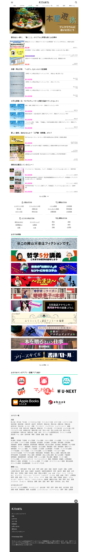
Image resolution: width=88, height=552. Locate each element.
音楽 (51, 477)
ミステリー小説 (19, 206)
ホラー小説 (18, 212)
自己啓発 (66, 487)
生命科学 (37, 471)
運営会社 (14, 529)
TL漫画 (24, 440)
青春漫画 (49, 446)
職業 (27, 489)
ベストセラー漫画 (59, 451)
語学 (52, 487)
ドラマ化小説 (58, 428)
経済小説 (13, 426)
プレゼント (22, 481)
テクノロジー (15, 469)
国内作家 (20, 424)
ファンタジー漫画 (53, 209)
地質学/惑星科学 (47, 471)
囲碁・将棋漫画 (53, 459)
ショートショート (60, 426)
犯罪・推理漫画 (58, 446)
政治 (26, 471)
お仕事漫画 (48, 449)
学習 (48, 487)
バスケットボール (37, 479)
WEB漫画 (14, 446)
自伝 (68, 479)
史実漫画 (25, 461)
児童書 (38, 434)
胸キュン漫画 (55, 453)
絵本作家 (27, 434)
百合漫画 (57, 444)
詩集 (33, 426)
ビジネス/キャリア (17, 485)
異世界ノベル (15, 434)
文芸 (57, 5)
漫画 (64, 5)
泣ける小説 (14, 428)
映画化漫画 (39, 453)
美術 (60, 479)
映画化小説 (26, 430)
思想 (44, 481)
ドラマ (42, 477)
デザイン (27, 479)
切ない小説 (46, 430)
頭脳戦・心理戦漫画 (65, 459)
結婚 (61, 475)
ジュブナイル (49, 426)
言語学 (55, 469)
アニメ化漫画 (33, 449)
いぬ (49, 473)
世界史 (21, 473)
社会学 (60, 469)
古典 (20, 428)
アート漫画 (44, 461)
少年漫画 (69, 206)
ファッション (27, 475)
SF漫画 (19, 440)
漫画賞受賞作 (22, 457)
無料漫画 (13, 449)
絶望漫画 (38, 455)
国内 (39, 481)
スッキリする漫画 (66, 449)
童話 (46, 434)
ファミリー (36, 475)
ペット (64, 473)
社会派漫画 (22, 455)
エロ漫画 (41, 449)
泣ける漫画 (42, 446)
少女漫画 (69, 212)
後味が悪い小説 (36, 430)
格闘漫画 (27, 446)
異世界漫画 (33, 444)
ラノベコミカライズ (40, 459)
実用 (71, 487)
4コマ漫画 (72, 444)
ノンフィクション (42, 489)
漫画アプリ (68, 446)
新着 (37, 5)
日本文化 (57, 481)
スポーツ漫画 (49, 440)
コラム (71, 477)
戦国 (26, 473)
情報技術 (22, 489)
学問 (37, 469)
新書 (72, 479)
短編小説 (33, 428)
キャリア (13, 487)
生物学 (31, 471)
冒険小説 (40, 428)
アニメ (31, 477)
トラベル (70, 473)
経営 (41, 469)
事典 (33, 434)
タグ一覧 (14, 521)
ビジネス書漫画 (47, 451)
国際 (35, 481)
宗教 (53, 227)
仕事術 (35, 225)
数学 (22, 471)
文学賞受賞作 (15, 432)
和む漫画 (49, 457)
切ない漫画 (31, 455)
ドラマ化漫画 (15, 451)
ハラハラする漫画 (35, 451)
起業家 (71, 489)
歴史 (53, 222)
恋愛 (16, 477)
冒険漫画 (13, 444)
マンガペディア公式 (38, 463)
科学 (69, 224)
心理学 (69, 227)
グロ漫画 (56, 449)
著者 (66, 489)
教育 (57, 475)
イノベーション (54, 489)
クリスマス (14, 481)
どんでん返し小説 (68, 428)
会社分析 (42, 487)
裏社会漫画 (69, 461)
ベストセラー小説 (16, 430)
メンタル (52, 475)
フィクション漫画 (34, 461)
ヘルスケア (44, 475)
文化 (63, 481)
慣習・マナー (23, 477)
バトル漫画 (53, 206)
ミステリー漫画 (24, 442)
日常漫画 (67, 442)
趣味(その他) (53, 479)
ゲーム (36, 477)
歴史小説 (53, 424)
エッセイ (27, 426)
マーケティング (35, 222)
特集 (14, 5)
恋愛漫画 (53, 212)
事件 (48, 481)
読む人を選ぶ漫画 (48, 455)
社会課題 (33, 489)
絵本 (22, 434)
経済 (46, 469)
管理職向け (18, 225)
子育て (67, 475)
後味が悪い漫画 (65, 453)
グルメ (58, 473)
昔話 (51, 434)
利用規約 (14, 524)
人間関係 (73, 475)
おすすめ (22, 5)
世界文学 (40, 424)
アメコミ (20, 446)
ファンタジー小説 (34, 206)
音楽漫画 (33, 442)
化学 (33, 469)
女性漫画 (40, 442)
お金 (34, 227)
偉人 (16, 473)
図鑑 (42, 434)
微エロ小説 (66, 430)
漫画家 (20, 444)
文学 (72, 471)
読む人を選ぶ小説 (56, 430)
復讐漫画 (13, 457)
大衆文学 (27, 424)
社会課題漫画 (26, 463)
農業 (64, 471)
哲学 (53, 224)
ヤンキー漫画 (63, 457)
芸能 (55, 477)
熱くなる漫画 (59, 455)
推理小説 (30, 432)
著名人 (65, 477)
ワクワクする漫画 (28, 453)
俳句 (39, 432)
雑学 (61, 489)
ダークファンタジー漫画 (57, 461)
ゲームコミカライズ (27, 459)
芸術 (69, 222)
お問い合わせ (15, 526)
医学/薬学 (24, 469)
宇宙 (29, 469)
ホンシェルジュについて (19, 513)
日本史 (31, 473)
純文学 (34, 424)
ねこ (12, 475)
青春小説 (47, 424)
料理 (12, 477)
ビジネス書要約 (23, 487)
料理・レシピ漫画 (39, 457)
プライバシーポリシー (18, 531)
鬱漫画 (56, 457)
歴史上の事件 (42, 473)
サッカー (13, 479)
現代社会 (30, 481)
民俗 (67, 481)
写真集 (60, 477)
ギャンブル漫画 (16, 463)
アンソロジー (40, 426)
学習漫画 (47, 453)
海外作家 (13, 424)
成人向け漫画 (49, 444)
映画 (46, 477)
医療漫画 (64, 444)
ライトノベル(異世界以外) (51, 432)
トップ (30, 5)
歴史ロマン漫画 (16, 461)
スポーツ (20, 479)
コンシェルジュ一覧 (47, 5)
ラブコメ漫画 (15, 459)
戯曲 (68, 426)
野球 (64, 479)
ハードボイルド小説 (34, 422)
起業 (19, 227)
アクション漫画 (23, 449)
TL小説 (24, 422)
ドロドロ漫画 (25, 451)
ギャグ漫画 (31, 440)
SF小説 (19, 209)
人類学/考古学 (15, 471)
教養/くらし (72, 5)
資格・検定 (58, 487)
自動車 (46, 479)
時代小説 (34, 212)
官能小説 (67, 424)
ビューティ (18, 475)
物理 (68, 471)
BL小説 (13, 422)
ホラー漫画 (14, 442)
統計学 (59, 471)
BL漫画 (13, 440)
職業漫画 (41, 444)
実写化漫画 (14, 455)
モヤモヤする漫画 (16, 453)
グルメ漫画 (39, 440)
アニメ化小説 (48, 428)
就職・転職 (14, 489)
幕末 (35, 473)
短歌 (35, 432)
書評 (52, 481)
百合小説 (20, 426)
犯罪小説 (23, 432)
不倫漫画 (67, 455)
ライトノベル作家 (65, 432)
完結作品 (34, 446)
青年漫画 (69, 209)
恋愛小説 (34, 209)
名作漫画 (30, 457)
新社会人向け (19, 222)
